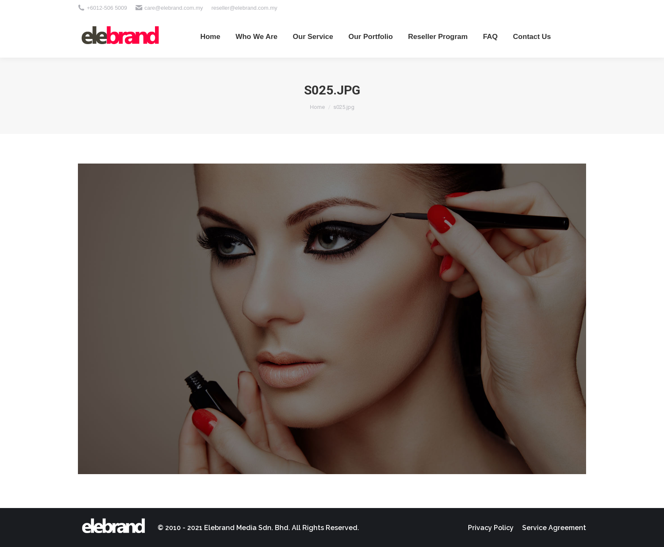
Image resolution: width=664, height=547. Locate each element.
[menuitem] (210, 36)
